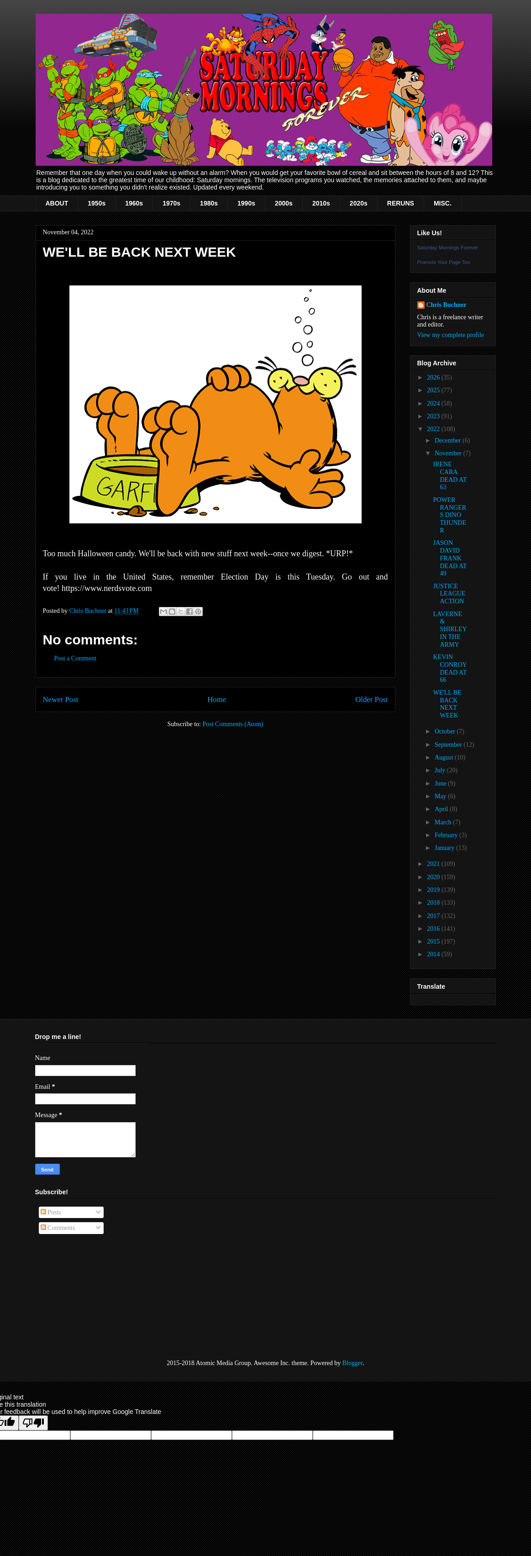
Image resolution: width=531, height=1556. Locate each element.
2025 (434, 390)
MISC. (443, 203)
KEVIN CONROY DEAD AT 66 (450, 668)
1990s (246, 203)
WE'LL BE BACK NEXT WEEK (447, 704)
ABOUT (57, 203)
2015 (434, 941)
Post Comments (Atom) (232, 724)
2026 (434, 377)
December (449, 440)
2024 (434, 403)
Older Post (371, 699)
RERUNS (400, 203)
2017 (434, 916)
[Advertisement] (80, 1297)
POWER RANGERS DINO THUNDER (449, 515)
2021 (434, 863)
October (446, 731)
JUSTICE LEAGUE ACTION (449, 594)
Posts (51, 1212)
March (444, 822)
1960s (134, 203)
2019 (434, 889)
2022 (434, 429)
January (445, 847)
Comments (58, 1227)
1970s (171, 203)
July (441, 770)
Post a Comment (75, 658)
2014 (434, 954)
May (441, 796)
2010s (321, 203)
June (441, 783)
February (447, 835)
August (445, 757)
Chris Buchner (446, 304)
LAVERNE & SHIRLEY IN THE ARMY (450, 629)
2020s (359, 203)
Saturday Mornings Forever (447, 247)
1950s (96, 203)
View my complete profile (450, 335)
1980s (209, 203)
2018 (434, 902)
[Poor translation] (33, 1422)
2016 (434, 928)
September (449, 744)
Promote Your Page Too (443, 262)
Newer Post (61, 699)
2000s (284, 203)
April (442, 809)
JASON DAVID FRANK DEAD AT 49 (449, 558)
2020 (434, 877)
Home (216, 699)
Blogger (352, 1363)
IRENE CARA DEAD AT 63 (449, 476)
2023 (434, 416)
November (449, 453)
